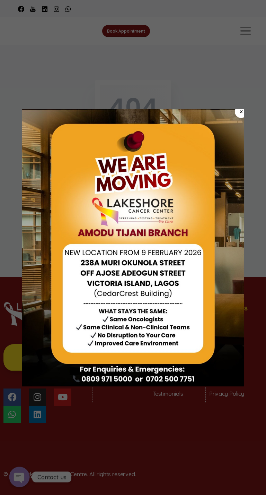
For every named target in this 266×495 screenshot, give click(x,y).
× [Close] (241, 111)
